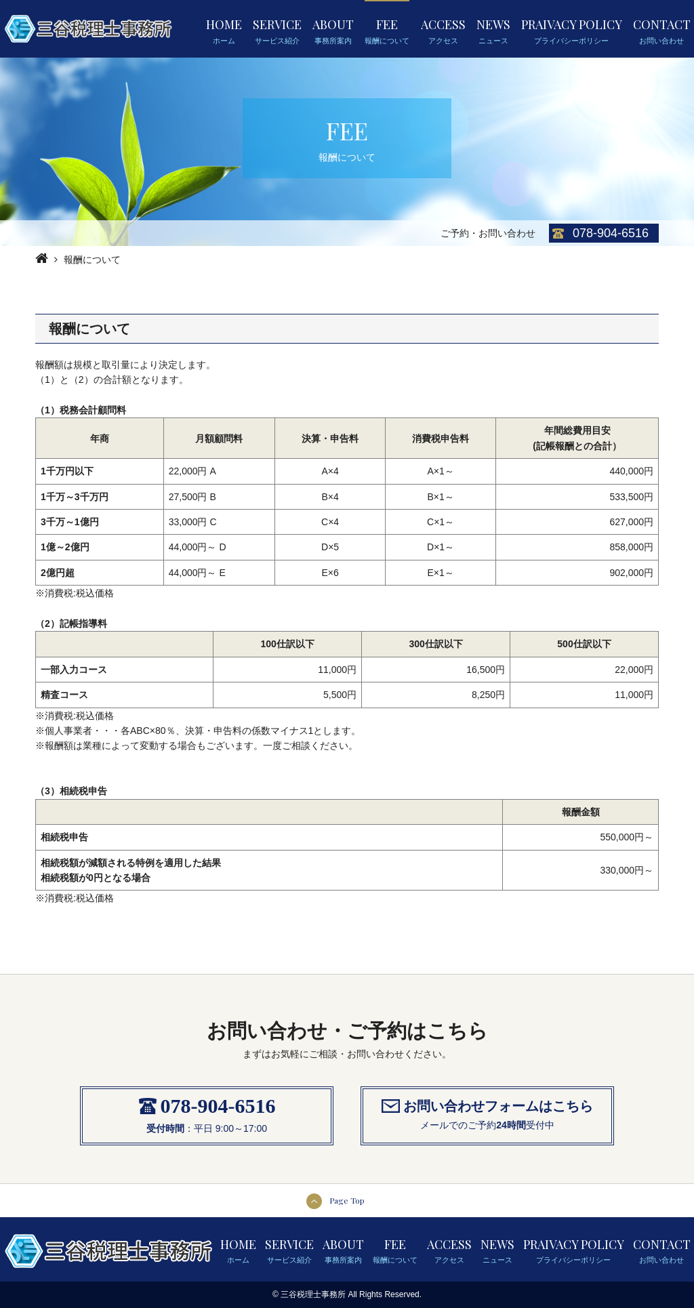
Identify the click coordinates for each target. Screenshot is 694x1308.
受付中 (540, 1125)
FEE (387, 30)
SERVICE (277, 30)
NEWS (493, 30)
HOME (224, 30)
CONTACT (662, 30)
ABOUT (333, 30)
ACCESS (443, 30)
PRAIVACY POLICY (571, 30)
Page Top (347, 1200)
